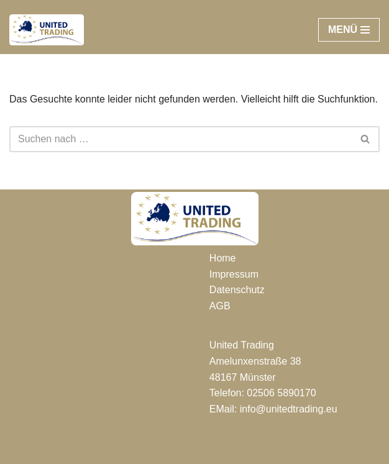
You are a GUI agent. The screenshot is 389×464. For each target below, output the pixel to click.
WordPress (245, 450)
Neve (130, 450)
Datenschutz (237, 289)
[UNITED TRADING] (46, 29)
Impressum (234, 274)
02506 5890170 (281, 393)
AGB (220, 306)
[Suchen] (180, 139)
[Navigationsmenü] (349, 30)
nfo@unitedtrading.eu (289, 409)
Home (222, 258)
